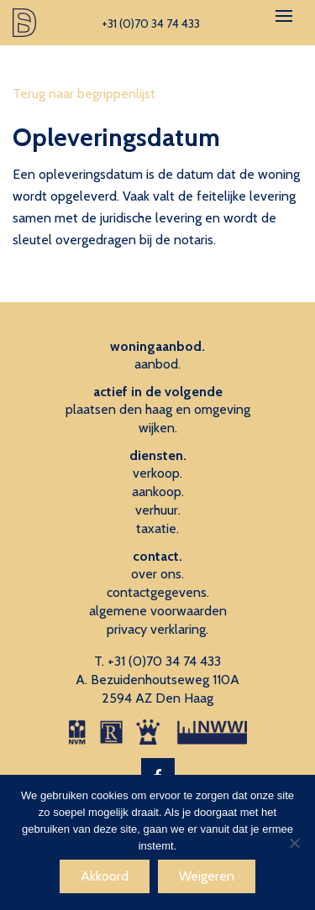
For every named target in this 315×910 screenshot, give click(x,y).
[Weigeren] (294, 842)
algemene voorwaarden (158, 611)
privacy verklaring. (157, 629)
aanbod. (157, 364)
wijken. (158, 428)
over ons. (157, 574)
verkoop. (157, 473)
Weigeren (206, 876)
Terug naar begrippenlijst (84, 94)
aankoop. (158, 491)
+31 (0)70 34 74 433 (164, 661)
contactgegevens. (158, 592)
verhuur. (158, 510)
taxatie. (157, 528)
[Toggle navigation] (283, 16)
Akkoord (105, 876)
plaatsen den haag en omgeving (158, 409)
